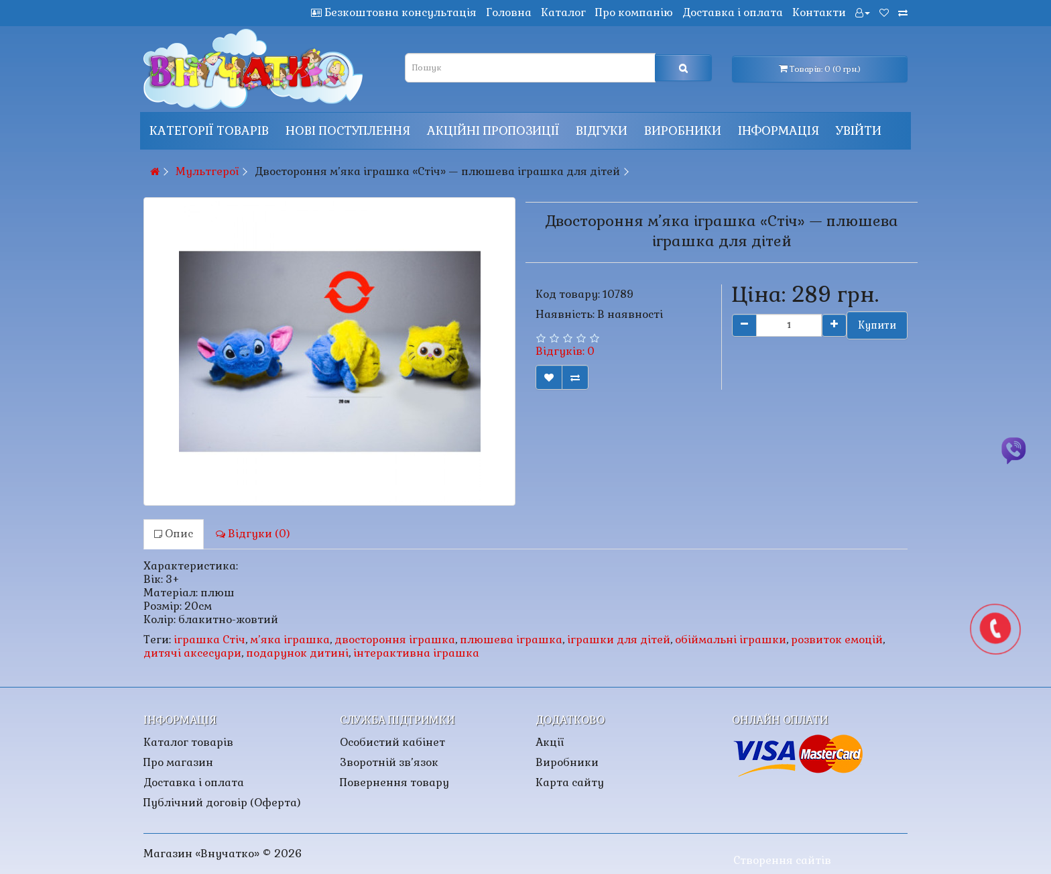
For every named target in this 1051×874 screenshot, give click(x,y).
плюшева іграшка (511, 640)
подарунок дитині (297, 653)
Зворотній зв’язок (389, 762)
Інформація (778, 130)
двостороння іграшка (394, 640)
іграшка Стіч (209, 640)
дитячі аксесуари (192, 653)
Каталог (563, 12)
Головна (509, 12)
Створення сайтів (782, 860)
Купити (877, 325)
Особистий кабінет (392, 742)
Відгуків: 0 (565, 351)
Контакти (819, 12)
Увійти (858, 130)
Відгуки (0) (253, 534)
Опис (173, 534)
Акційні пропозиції (493, 130)
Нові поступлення (348, 130)
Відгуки (601, 130)
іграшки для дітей (618, 640)
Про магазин (178, 762)
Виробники (682, 130)
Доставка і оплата (732, 12)
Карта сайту (570, 782)
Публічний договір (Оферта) (222, 803)
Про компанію (634, 12)
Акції (550, 742)
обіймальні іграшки (730, 640)
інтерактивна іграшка (416, 653)
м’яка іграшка (290, 640)
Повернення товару (394, 782)
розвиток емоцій (837, 640)
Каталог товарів (188, 742)
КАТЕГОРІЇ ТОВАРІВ (209, 130)
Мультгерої (207, 171)
